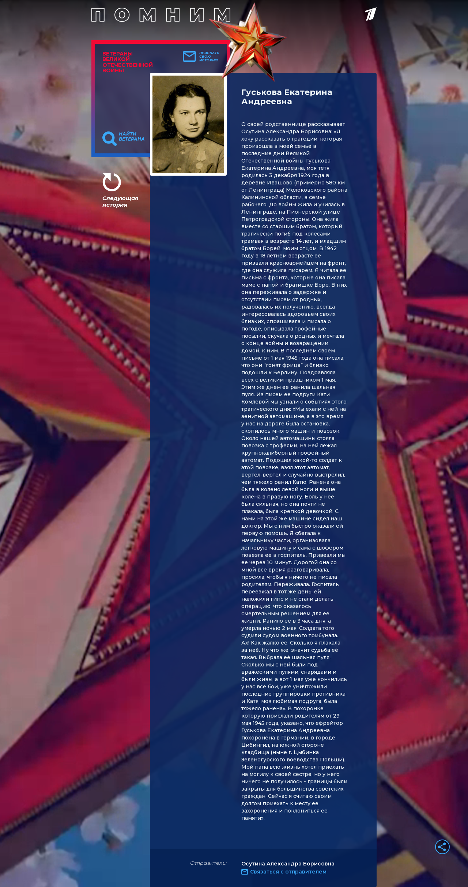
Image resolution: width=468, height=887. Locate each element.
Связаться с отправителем (288, 871)
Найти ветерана (132, 136)
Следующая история (120, 201)
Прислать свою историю (209, 56)
